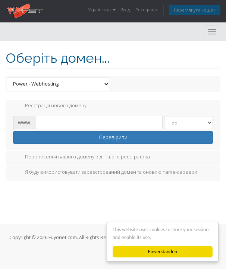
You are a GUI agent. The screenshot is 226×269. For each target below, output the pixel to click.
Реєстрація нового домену (50, 106)
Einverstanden (162, 251)
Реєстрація (146, 9)
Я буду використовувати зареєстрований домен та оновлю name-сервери (105, 172)
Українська (102, 9)
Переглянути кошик (195, 10)
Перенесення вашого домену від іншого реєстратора (81, 157)
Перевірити (113, 137)
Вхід (125, 9)
